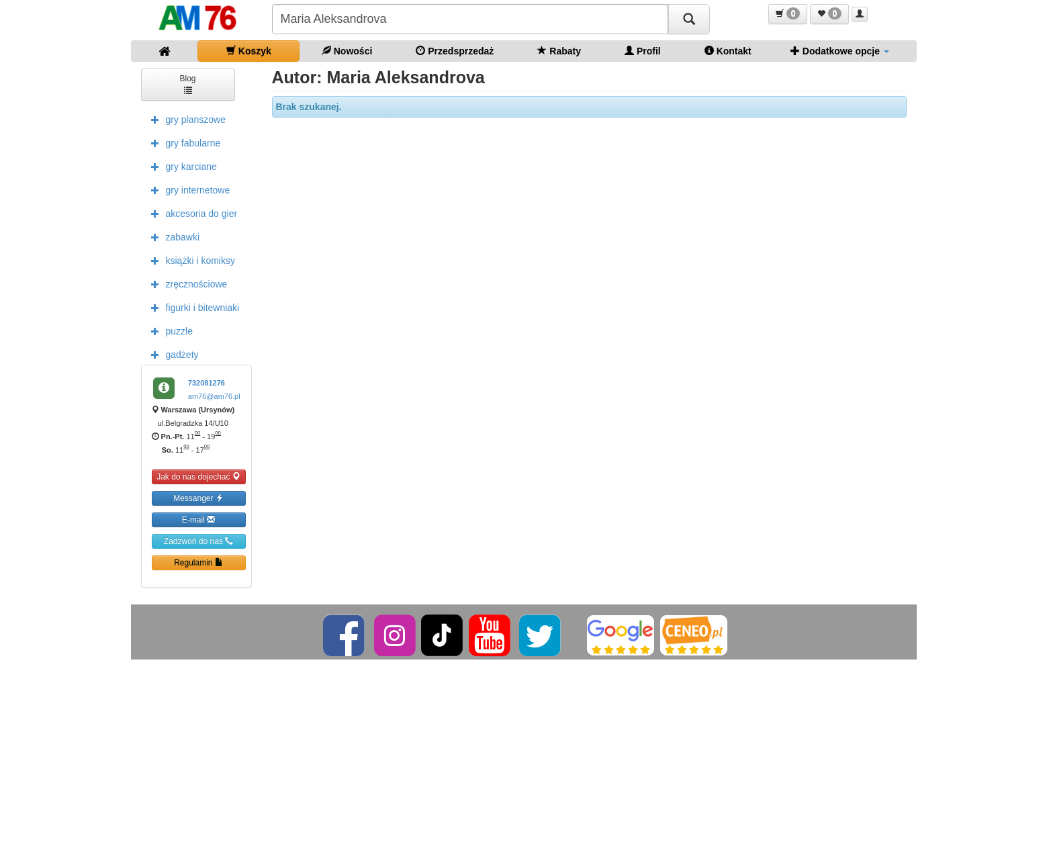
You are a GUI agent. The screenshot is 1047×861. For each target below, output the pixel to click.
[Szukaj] (689, 19)
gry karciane (180, 165)
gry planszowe (185, 118)
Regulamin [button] (198, 562)
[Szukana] (470, 19)
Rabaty (559, 50)
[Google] (620, 634)
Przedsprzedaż (455, 50)
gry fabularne (182, 142)
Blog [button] (187, 83)
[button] (787, 14)
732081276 (206, 383)
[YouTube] (490, 634)
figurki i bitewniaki (192, 307)
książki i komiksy (189, 260)
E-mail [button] (198, 519)
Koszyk (248, 50)
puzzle (168, 330)
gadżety (171, 354)
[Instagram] (396, 634)
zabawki (172, 236)
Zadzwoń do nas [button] (198, 541)
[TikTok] (442, 634)
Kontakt (728, 50)
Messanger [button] (198, 498)
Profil (643, 50)
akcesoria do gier (191, 213)
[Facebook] (345, 634)
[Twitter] (541, 634)
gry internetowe (187, 189)
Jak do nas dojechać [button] (198, 476)
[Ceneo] (693, 634)
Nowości (347, 50)
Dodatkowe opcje (839, 50)
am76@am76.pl (214, 396)
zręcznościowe (186, 283)
